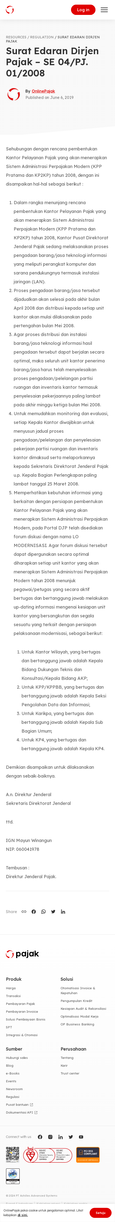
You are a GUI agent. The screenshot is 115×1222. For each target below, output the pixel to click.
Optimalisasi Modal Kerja (80, 1016)
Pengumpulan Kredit (76, 1001)
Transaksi (13, 996)
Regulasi (12, 1097)
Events (11, 1081)
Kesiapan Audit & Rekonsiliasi (83, 1009)
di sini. (23, 1215)
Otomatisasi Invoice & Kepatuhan (78, 990)
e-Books (13, 1073)
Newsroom (14, 1089)
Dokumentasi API (19, 1112)
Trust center (70, 1073)
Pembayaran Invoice (22, 1011)
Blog (9, 1065)
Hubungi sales (17, 1058)
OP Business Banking (77, 1024)
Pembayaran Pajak (20, 1004)
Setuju (100, 1213)
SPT (9, 1027)
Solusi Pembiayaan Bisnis (25, 1019)
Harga (11, 988)
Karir (64, 1065)
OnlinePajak (43, 91)
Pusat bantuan (17, 1104)
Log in (83, 9)
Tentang (67, 1058)
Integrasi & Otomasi (22, 1035)
